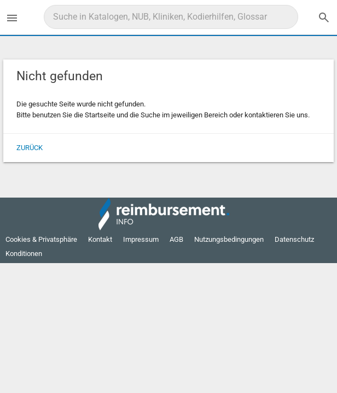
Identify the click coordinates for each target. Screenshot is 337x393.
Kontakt (100, 239)
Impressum (141, 239)
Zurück (29, 148)
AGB (176, 239)
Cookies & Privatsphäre (41, 239)
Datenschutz (294, 239)
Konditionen (23, 253)
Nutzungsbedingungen (229, 239)
